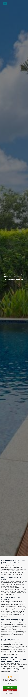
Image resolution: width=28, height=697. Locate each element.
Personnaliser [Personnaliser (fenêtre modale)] (10, 693)
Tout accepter (10, 687)
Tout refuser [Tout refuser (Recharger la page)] (10, 690)
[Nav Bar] (5, 3)
